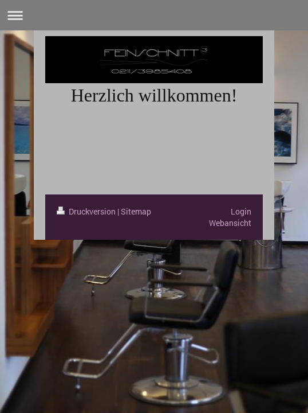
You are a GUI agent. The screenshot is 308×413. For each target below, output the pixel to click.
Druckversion (87, 211)
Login (241, 211)
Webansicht (230, 222)
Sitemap (136, 211)
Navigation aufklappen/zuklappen (154, 15)
